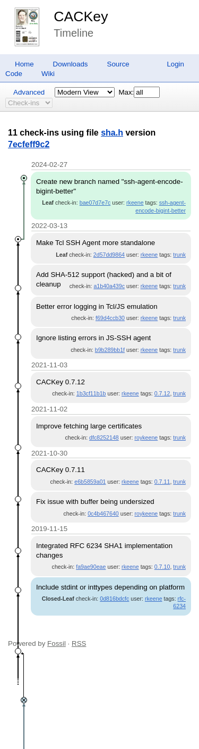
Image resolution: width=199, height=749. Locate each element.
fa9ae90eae (91, 566)
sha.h (112, 132)
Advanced (29, 92)
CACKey (81, 16)
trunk (179, 254)
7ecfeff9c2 (28, 144)
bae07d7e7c (95, 202)
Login (175, 64)
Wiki (48, 74)
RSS (79, 643)
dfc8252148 (104, 437)
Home (24, 64)
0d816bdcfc (114, 598)
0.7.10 (162, 566)
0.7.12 (162, 393)
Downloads (70, 64)
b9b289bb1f (110, 350)
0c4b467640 (103, 513)
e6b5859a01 (90, 481)
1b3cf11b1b (91, 393)
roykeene (146, 437)
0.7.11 (162, 481)
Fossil (56, 643)
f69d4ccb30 (110, 318)
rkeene (135, 202)
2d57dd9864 (109, 254)
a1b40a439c (109, 286)
